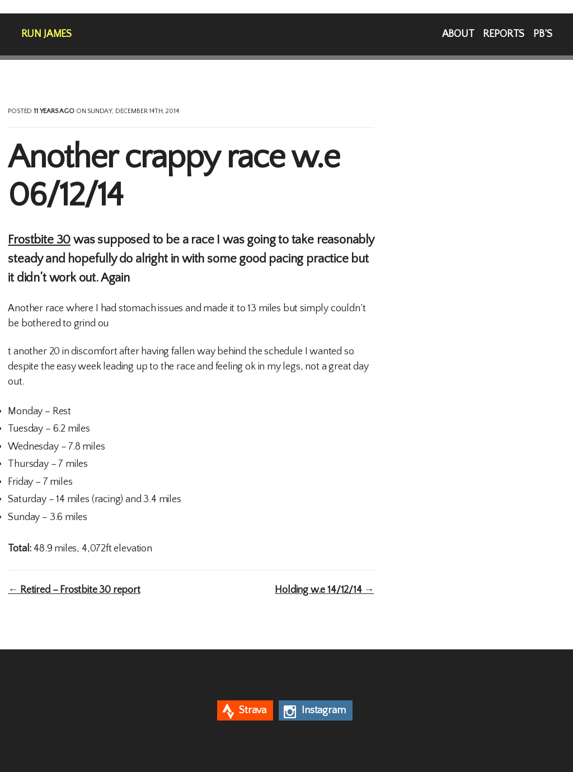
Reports (503, 34)
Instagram (323, 710)
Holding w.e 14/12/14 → (324, 590)
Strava (252, 710)
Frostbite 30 (39, 240)
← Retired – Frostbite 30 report (74, 590)
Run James (46, 34)
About (458, 34)
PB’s (542, 34)
